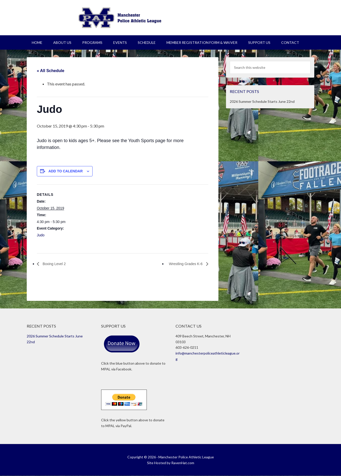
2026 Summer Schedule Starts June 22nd (262, 101)
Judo (40, 235)
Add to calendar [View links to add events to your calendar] (65, 171)
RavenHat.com (182, 463)
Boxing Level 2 (55, 264)
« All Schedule (50, 71)
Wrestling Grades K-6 (184, 264)
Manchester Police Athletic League (170, 17)
